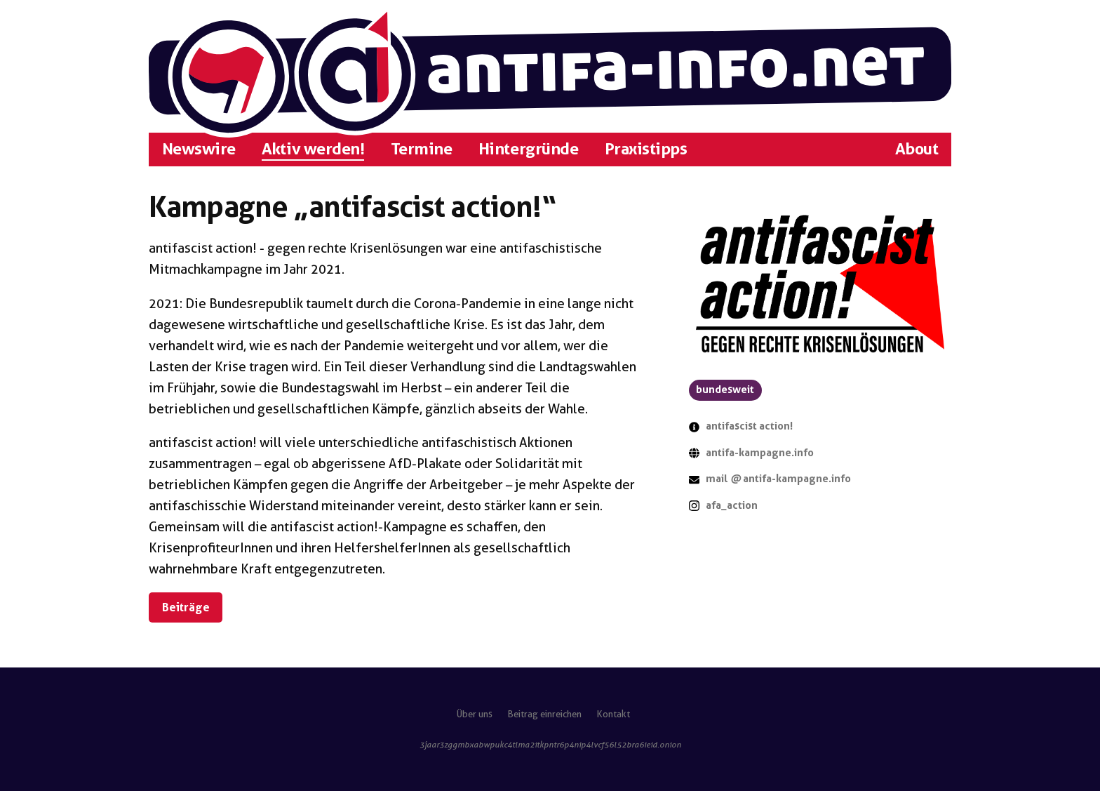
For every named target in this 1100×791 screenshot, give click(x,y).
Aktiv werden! (313, 149)
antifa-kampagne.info (760, 452)
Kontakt (613, 714)
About (917, 149)
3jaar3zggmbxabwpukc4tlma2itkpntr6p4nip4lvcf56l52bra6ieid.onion (550, 745)
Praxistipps (646, 149)
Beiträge (186, 607)
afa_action (732, 505)
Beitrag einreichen (545, 714)
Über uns (474, 714)
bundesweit (725, 389)
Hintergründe (528, 149)
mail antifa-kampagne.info (778, 478)
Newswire (199, 149)
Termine (421, 149)
